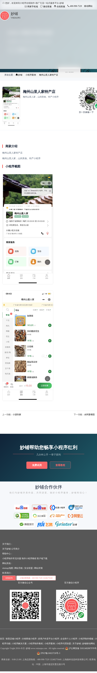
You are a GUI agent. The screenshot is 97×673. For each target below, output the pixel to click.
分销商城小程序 (29, 639)
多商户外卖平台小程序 (48, 639)
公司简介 (15, 549)
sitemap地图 (7, 568)
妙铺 (14, 14)
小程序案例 (30, 75)
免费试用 (37, 465)
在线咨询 (9, 578)
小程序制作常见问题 (11, 558)
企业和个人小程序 (68, 639)
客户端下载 (42, 558)
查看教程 (60, 465)
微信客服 (47, 6)
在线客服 (60, 6)
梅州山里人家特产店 (48, 75)
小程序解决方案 (19, 643)
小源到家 (17, 414)
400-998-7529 (75, 6)
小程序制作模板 (86, 639)
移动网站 (88, 6)
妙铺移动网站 (88, 643)
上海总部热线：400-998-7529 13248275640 (36, 578)
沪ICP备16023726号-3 (48, 653)
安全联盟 (28, 568)
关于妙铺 (6, 549)
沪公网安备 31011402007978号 (80, 648)
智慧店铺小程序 (13, 639)
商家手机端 (32, 6)
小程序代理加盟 (63, 643)
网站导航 (18, 568)
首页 (2, 639)
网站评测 (38, 568)
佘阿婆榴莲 (89, 414)
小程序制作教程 (35, 643)
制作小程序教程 (29, 558)
